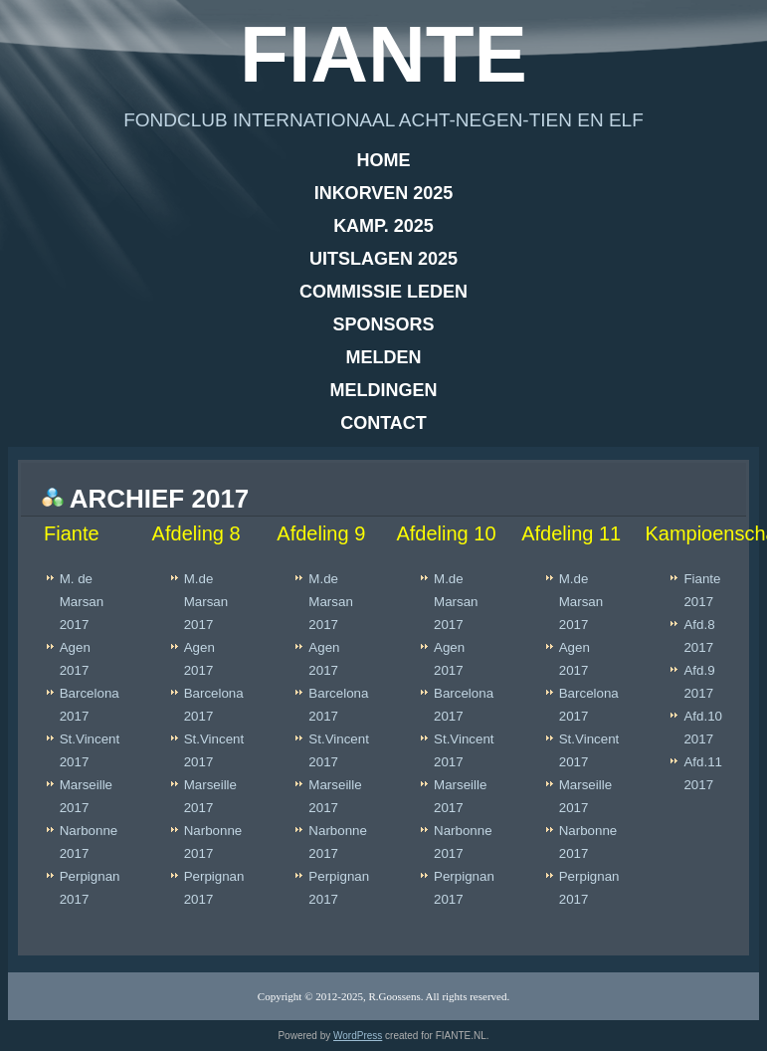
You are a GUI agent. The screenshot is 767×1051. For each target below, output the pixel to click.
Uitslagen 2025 (383, 259)
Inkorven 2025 (384, 193)
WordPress (357, 1035)
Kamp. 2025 (383, 226)
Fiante (383, 54)
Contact (383, 423)
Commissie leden (383, 292)
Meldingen (384, 390)
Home (384, 160)
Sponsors (383, 324)
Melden (384, 357)
